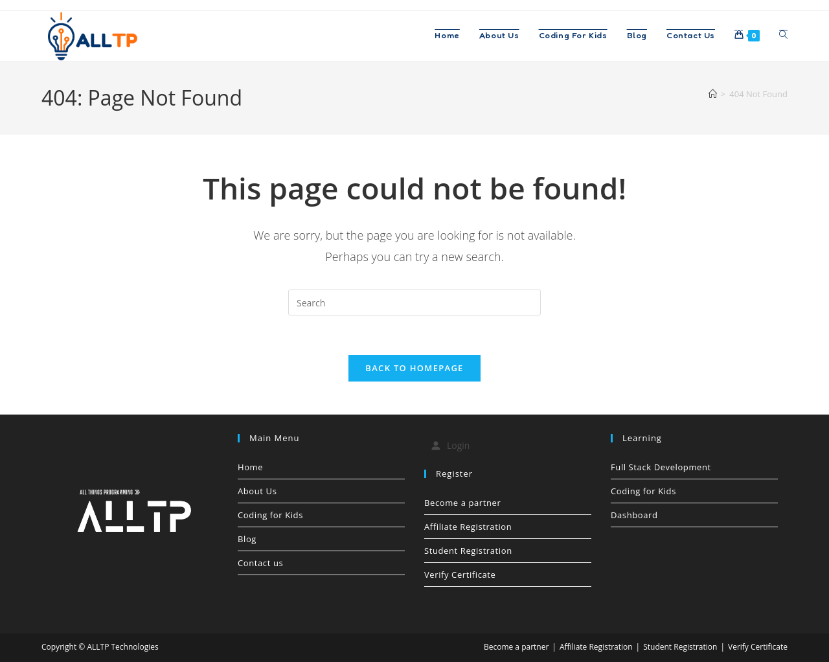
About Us (257, 491)
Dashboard (634, 515)
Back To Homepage (414, 368)
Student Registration (468, 550)
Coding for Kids (270, 515)
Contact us (260, 563)
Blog (247, 539)
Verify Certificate (459, 574)
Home (250, 467)
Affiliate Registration (468, 526)
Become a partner (462, 502)
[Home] (713, 94)
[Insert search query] (414, 302)
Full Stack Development (661, 467)
